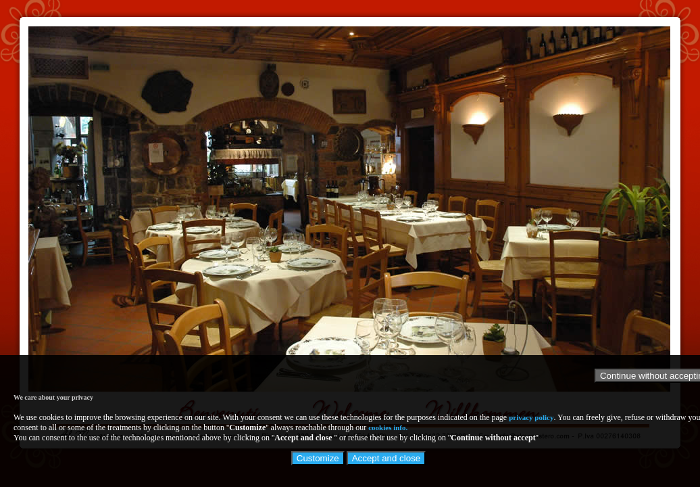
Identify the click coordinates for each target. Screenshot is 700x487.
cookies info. (387, 427)
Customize (318, 458)
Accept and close (386, 458)
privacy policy (531, 417)
